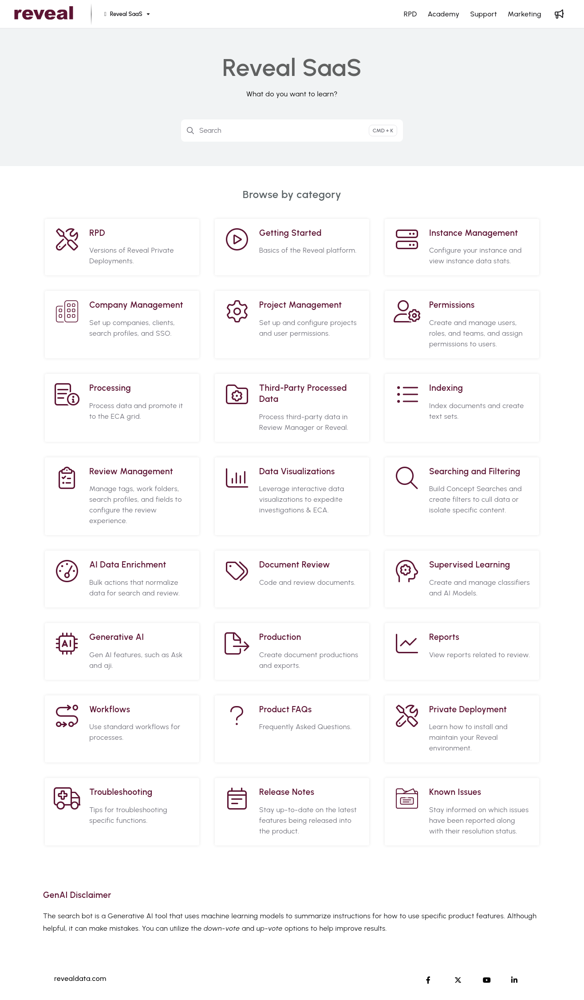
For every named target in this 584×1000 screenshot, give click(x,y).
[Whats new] (559, 14)
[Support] (483, 14)
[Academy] (444, 14)
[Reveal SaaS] (126, 14)
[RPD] (410, 14)
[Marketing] (524, 14)
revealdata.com (80, 978)
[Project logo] (44, 14)
